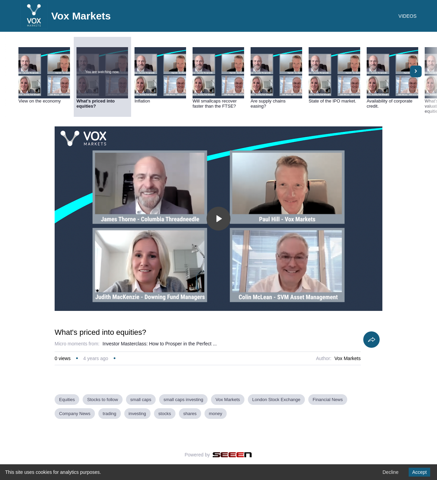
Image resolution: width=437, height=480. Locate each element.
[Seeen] (232, 455)
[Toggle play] (218, 219)
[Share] (371, 339)
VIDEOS (407, 16)
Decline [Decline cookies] (390, 472)
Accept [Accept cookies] (419, 472)
